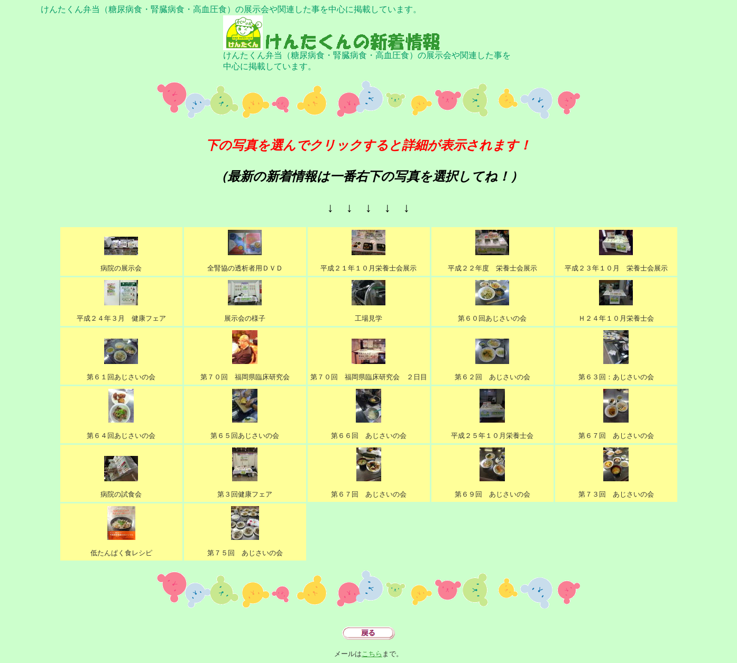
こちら (372, 654)
